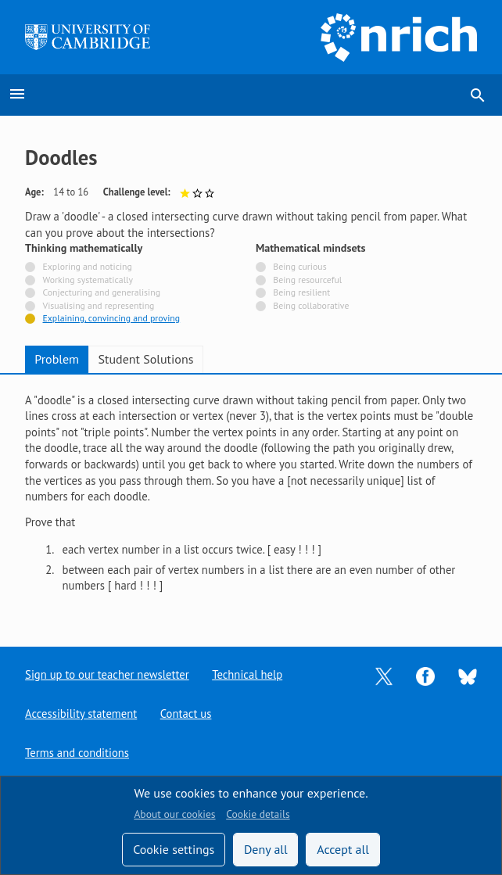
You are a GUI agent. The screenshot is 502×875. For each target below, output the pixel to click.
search (477, 95)
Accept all (343, 849)
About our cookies (174, 814)
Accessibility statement (81, 713)
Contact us (186, 713)
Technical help (248, 674)
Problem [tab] (56, 359)
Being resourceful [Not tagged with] (307, 280)
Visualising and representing (99, 306)
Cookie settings (173, 849)
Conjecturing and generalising (101, 293)
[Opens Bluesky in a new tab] (467, 675)
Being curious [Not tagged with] (299, 267)
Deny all (266, 849)
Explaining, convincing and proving (112, 319)
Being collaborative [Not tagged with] (311, 306)
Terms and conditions (77, 752)
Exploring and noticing (87, 267)
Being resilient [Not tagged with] (301, 293)
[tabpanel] (251, 498)
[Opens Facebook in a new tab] (425, 675)
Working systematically (88, 280)
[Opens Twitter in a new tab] (384, 675)
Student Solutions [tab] (146, 359)
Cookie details (257, 814)
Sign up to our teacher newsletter (107, 674)
